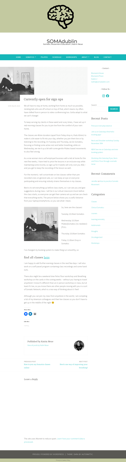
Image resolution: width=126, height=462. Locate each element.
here (47, 257)
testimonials (95, 225)
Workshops (71, 57)
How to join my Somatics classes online (39, 364)
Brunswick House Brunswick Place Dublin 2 (97, 76)
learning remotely (98, 219)
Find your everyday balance (101, 126)
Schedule (56, 57)
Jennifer (94, 181)
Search (94, 105)
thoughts (94, 231)
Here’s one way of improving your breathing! (72, 364)
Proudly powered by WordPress (48, 454)
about (85, 57)
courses (94, 213)
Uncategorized (96, 237)
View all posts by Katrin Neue (38, 345)
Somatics (30, 57)
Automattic (87, 454)
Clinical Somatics (97, 207)
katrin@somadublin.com (100, 82)
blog (96, 57)
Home (18, 57)
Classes (94, 201)
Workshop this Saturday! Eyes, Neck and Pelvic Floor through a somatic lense (104, 161)
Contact (108, 57)
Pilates (44, 57)
